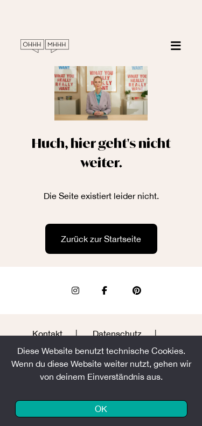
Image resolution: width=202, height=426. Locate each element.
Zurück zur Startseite (101, 239)
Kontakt (47, 333)
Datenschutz (117, 333)
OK (101, 409)
